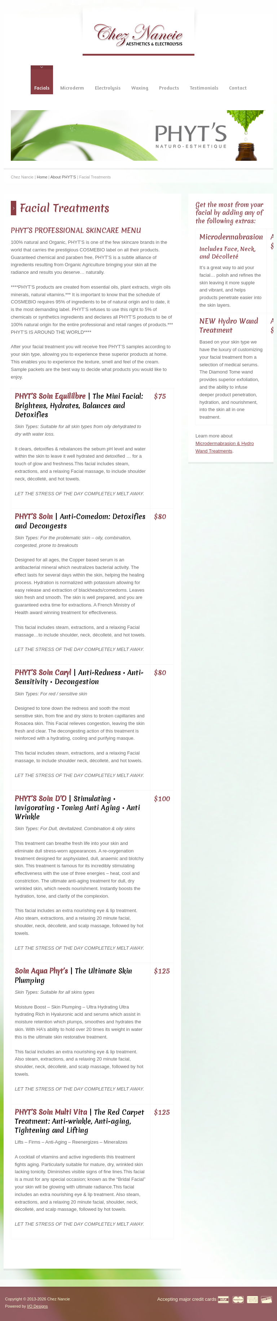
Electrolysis (107, 88)
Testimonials (204, 88)
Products (169, 88)
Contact (238, 88)
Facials (41, 88)
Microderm (72, 88)
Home (42, 177)
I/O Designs (37, 1306)
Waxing (139, 88)
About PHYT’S (63, 177)
